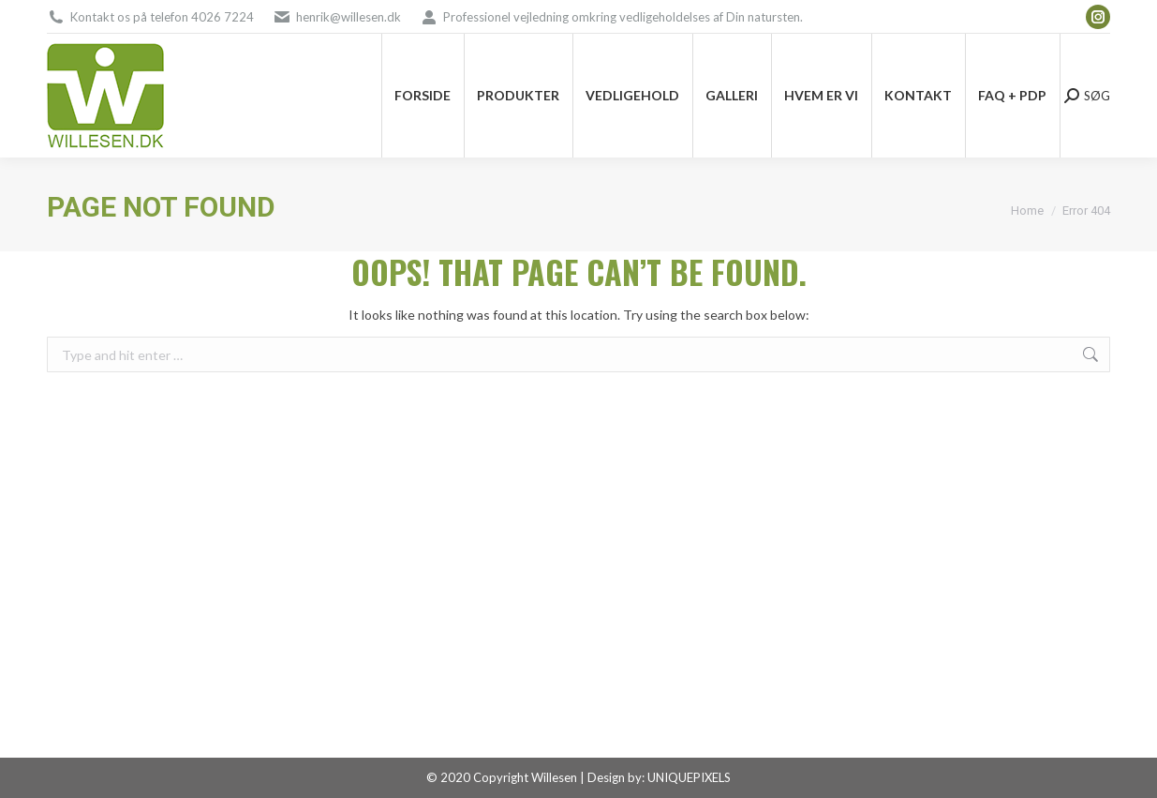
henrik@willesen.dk (348, 16)
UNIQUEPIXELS (689, 777)
